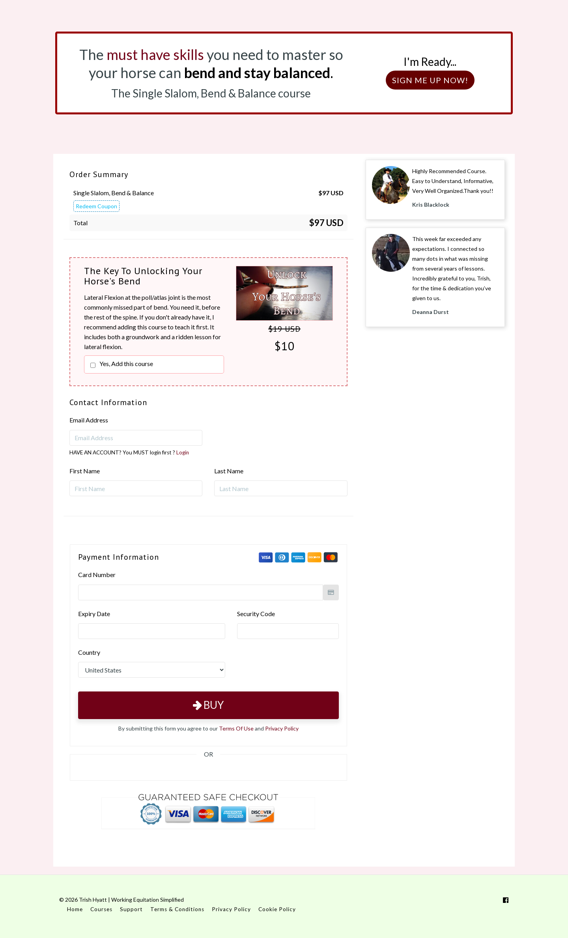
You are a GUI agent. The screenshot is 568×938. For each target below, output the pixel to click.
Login (182, 452)
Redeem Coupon (96, 206)
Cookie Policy (277, 909)
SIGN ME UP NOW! (430, 80)
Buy (208, 705)
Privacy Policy (282, 728)
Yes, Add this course (126, 363)
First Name (84, 471)
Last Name (228, 471)
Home (75, 909)
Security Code (256, 613)
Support (131, 909)
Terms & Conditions (177, 909)
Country (89, 652)
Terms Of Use (236, 728)
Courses (101, 909)
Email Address (88, 420)
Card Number (97, 574)
